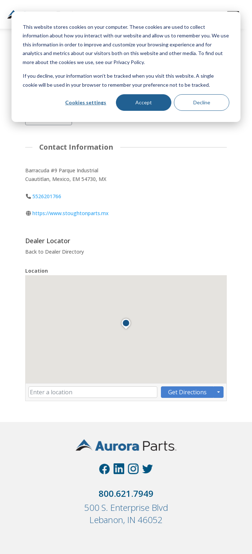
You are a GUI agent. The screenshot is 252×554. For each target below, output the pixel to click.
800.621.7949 (126, 493)
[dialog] (126, 67)
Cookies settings (85, 102)
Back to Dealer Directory (54, 251)
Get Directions (187, 392)
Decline (201, 102)
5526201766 (46, 196)
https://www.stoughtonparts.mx (70, 213)
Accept (143, 102)
